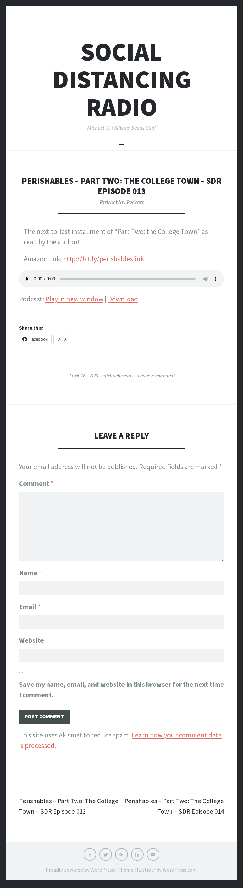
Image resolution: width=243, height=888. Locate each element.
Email (29, 605)
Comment (36, 483)
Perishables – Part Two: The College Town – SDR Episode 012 (66, 807)
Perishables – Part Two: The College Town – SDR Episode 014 (177, 807)
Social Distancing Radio (122, 79)
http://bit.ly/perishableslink (103, 258)
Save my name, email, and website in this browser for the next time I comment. (121, 690)
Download (123, 298)
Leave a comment (156, 375)
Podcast (135, 201)
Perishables (112, 201)
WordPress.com (180, 871)
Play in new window (74, 298)
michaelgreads (118, 375)
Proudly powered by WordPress (80, 871)
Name (30, 571)
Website (31, 640)
